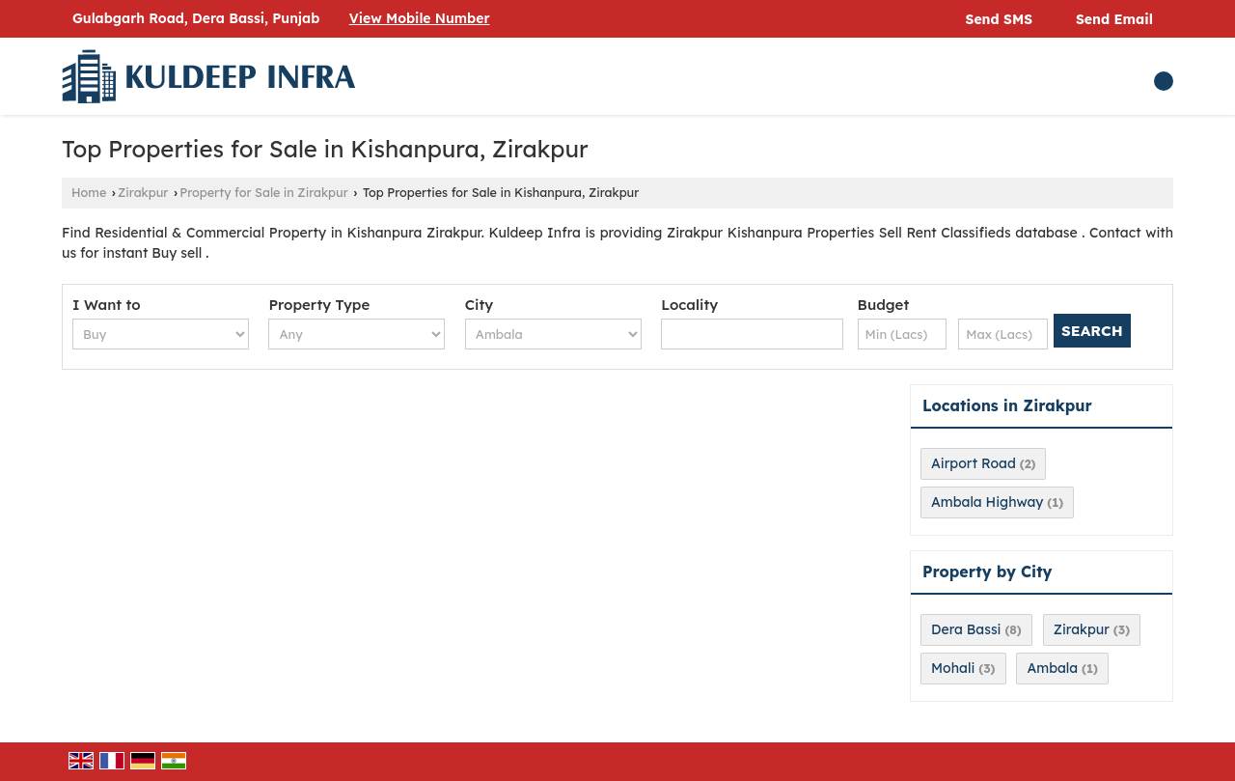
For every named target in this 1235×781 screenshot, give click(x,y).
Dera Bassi (966, 629)
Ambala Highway (987, 502)
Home (88, 192)
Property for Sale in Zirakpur (263, 192)
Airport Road (973, 463)
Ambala (1052, 668)
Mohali (952, 668)
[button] (419, 18)
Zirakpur (143, 192)
